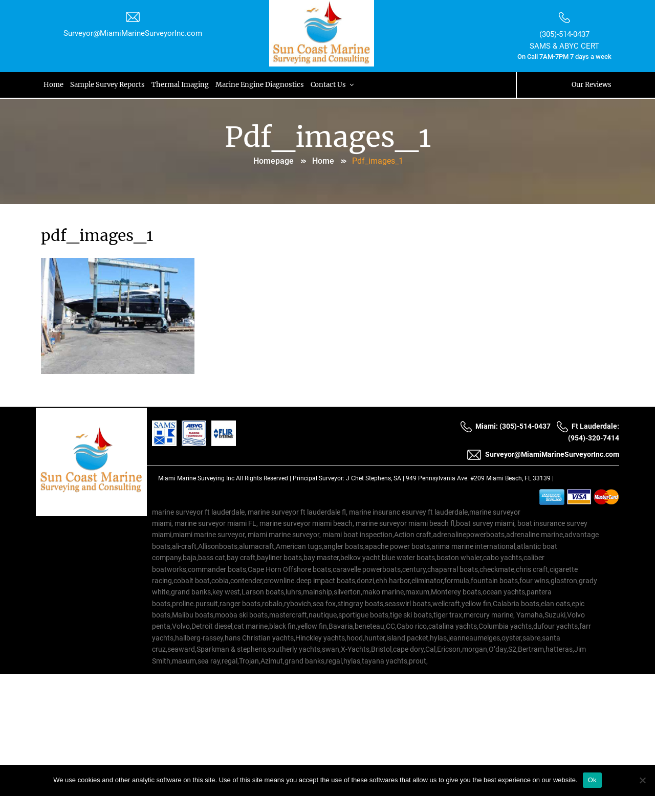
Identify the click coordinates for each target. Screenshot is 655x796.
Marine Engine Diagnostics (261, 84)
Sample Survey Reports (108, 84)
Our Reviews (592, 84)
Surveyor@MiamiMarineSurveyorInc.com (132, 33)
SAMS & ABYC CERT (564, 46)
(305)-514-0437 (564, 34)
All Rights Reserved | (264, 478)
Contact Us (335, 84)
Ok (592, 780)
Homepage (273, 161)
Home (54, 84)
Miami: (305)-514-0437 (505, 427)
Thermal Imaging (181, 84)
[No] (642, 780)
